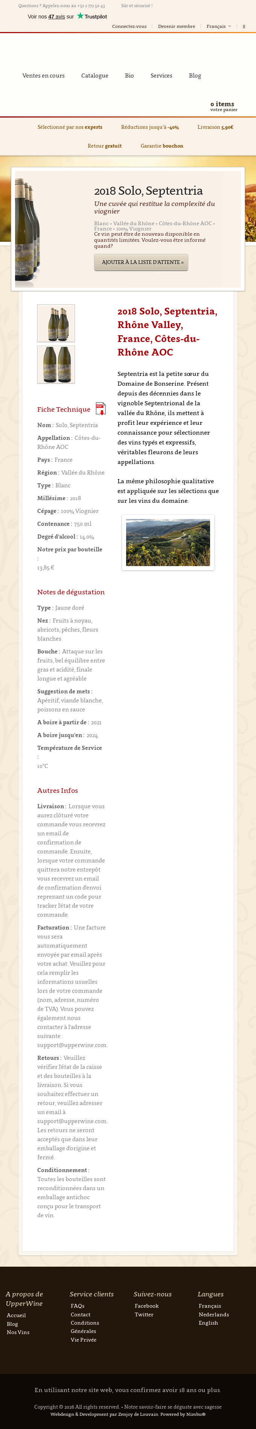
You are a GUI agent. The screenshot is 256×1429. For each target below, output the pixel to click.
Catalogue (94, 75)
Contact (80, 1314)
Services (161, 75)
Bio (129, 75)
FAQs (77, 1305)
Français (219, 26)
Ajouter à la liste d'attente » (143, 262)
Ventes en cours (44, 75)
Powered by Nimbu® (183, 1414)
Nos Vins (18, 1332)
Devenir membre (176, 26)
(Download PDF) (101, 408)
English (208, 1322)
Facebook (147, 1305)
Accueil (16, 1315)
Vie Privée (83, 1339)
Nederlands (214, 1314)
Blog (195, 75)
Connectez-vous (129, 26)
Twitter (144, 1314)
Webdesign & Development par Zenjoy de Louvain (104, 1414)
